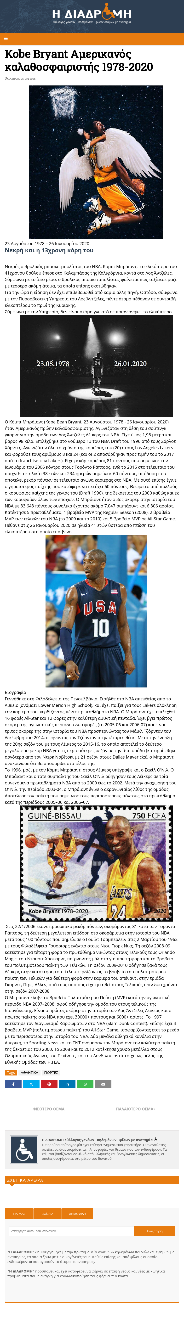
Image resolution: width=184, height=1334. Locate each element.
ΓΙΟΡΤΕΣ (51, 1072)
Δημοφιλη (77, 1213)
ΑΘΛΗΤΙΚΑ (29, 1072)
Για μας (19, 1213)
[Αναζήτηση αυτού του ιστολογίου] (71, 1231)
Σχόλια (47, 1213)
